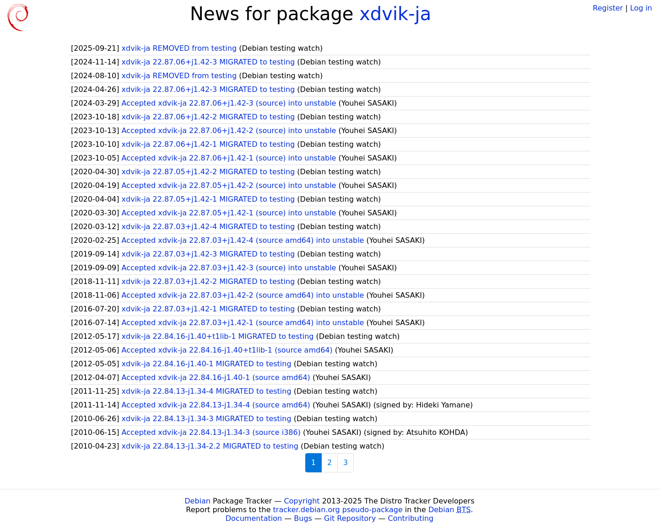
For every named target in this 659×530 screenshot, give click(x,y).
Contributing (411, 518)
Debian (197, 501)
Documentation (254, 518)
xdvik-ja (395, 13)
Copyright (301, 501)
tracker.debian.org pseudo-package (338, 509)
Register (608, 8)
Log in (641, 8)
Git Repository (350, 518)
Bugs (303, 518)
